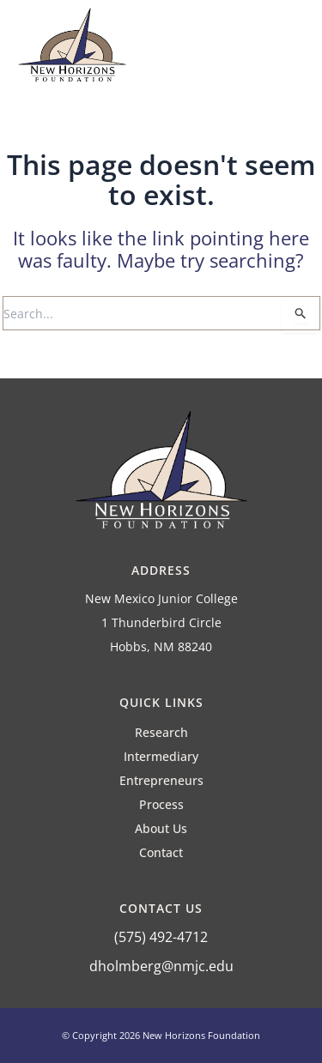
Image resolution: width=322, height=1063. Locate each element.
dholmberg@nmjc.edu (161, 966)
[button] (289, 50)
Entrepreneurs (161, 780)
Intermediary (161, 756)
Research (161, 732)
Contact (161, 852)
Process (161, 804)
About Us (161, 828)
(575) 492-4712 (161, 936)
